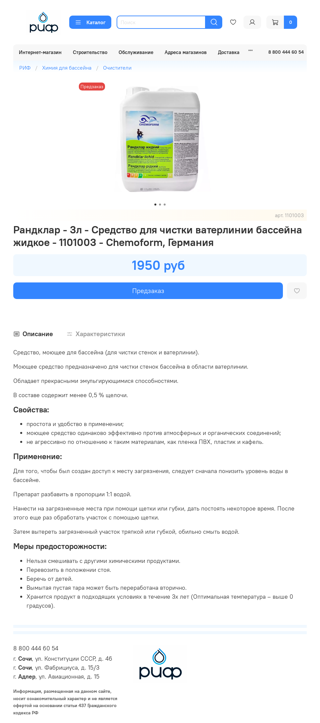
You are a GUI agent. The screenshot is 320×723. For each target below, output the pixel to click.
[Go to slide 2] (160, 205)
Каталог (90, 22)
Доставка (229, 52)
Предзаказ (148, 290)
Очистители (117, 67)
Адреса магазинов (186, 52)
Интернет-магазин (40, 52)
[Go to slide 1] (155, 205)
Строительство (90, 52)
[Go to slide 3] (165, 205)
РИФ (24, 67)
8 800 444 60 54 (35, 648)
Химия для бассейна (66, 67)
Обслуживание (136, 52)
